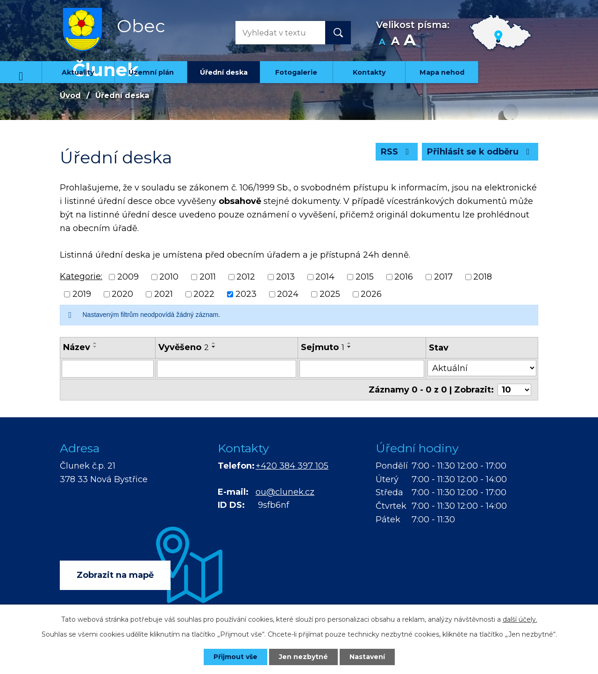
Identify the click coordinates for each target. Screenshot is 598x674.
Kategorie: (81, 276)
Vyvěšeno (183, 347)
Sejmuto (322, 347)
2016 (403, 277)
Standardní (395, 42)
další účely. (520, 619)
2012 (245, 277)
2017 (443, 277)
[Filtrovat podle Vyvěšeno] (226, 369)
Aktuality (78, 72)
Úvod (21, 72)
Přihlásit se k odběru (480, 152)
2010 (168, 277)
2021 (163, 294)
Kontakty (369, 72)
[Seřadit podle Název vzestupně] (95, 343)
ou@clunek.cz (285, 492)
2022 (203, 294)
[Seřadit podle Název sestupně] (95, 347)
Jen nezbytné (303, 657)
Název (76, 347)
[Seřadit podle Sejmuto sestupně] (349, 347)
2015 (365, 277)
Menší (382, 42)
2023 (245, 294)
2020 (122, 294)
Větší (409, 42)
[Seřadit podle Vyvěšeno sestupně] (214, 347)
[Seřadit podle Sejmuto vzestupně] (349, 343)
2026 (371, 294)
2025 (330, 294)
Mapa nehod (442, 72)
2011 (207, 277)
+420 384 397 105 (292, 466)
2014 (325, 277)
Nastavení (367, 657)
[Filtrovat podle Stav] (481, 368)
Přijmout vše (235, 657)
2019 (81, 294)
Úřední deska (224, 72)
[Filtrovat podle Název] (108, 369)
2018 (482, 277)
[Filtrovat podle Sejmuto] (361, 369)
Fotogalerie (296, 72)
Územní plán (151, 72)
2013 (285, 277)
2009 (128, 277)
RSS (397, 152)
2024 (288, 294)
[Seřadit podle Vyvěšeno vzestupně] (214, 343)
